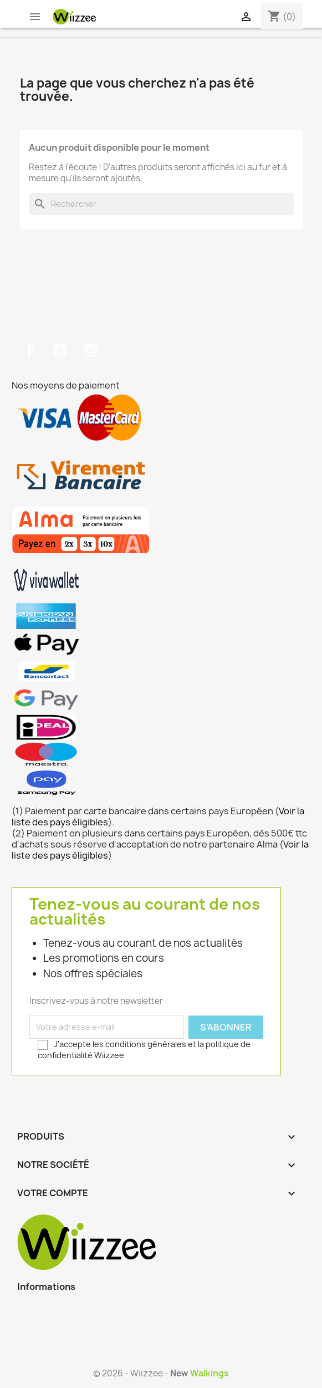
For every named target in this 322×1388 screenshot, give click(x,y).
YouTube (60, 350)
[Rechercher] (161, 204)
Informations (46, 1286)
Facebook (30, 350)
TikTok (121, 350)
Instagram (90, 350)
